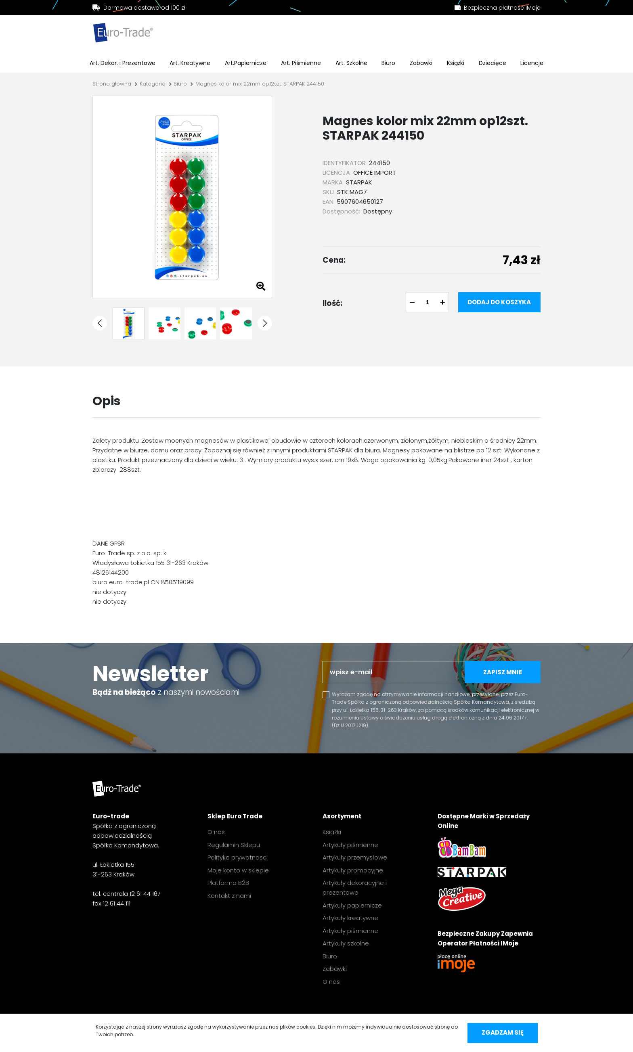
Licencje (531, 63)
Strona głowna (111, 84)
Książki (455, 63)
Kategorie (153, 84)
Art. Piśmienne (301, 63)
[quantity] (427, 302)
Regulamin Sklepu (234, 845)
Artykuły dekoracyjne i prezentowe (355, 887)
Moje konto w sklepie (238, 870)
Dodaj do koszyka (499, 302)
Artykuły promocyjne (353, 870)
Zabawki (421, 63)
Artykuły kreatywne (350, 918)
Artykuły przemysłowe (355, 857)
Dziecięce (492, 63)
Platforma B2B (228, 882)
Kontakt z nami (229, 895)
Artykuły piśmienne (350, 845)
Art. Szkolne (351, 63)
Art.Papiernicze (245, 63)
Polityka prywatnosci (238, 857)
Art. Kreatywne (190, 63)
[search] (277, 34)
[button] (99, 323)
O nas (216, 832)
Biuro (388, 63)
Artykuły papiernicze (352, 905)
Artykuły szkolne (346, 943)
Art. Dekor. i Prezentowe (122, 63)
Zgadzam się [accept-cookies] (503, 1032)
